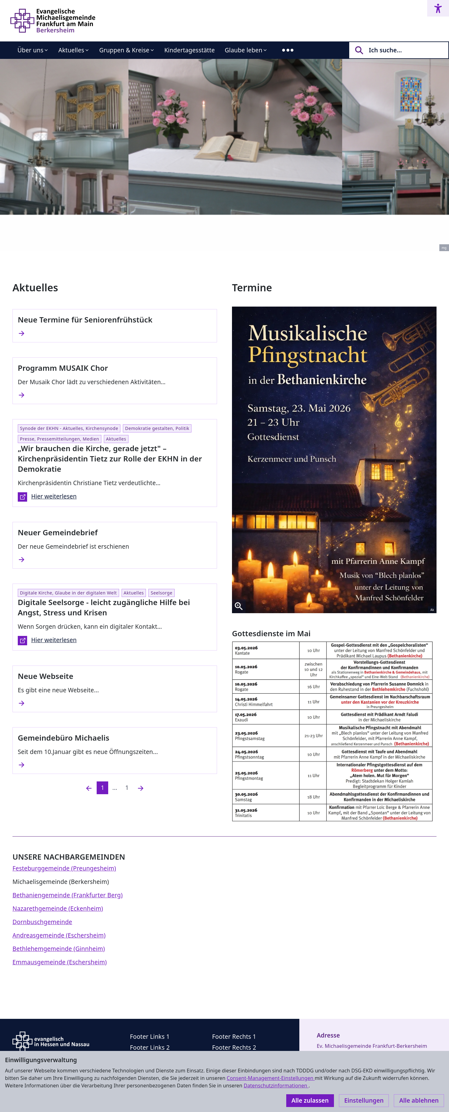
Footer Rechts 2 (234, 1047)
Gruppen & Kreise (124, 50)
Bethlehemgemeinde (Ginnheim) (58, 949)
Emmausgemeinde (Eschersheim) (59, 962)
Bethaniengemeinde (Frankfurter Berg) (67, 895)
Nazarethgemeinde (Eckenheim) (57, 908)
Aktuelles (71, 50)
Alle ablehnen (419, 1100)
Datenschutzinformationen (276, 1085)
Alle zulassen (310, 1100)
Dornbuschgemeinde (42, 922)
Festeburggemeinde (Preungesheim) (64, 868)
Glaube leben (244, 50)
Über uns (30, 50)
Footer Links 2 (150, 1047)
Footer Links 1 (150, 1037)
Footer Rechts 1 (234, 1037)
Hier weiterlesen (47, 497)
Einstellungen (364, 1100)
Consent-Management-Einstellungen (271, 1078)
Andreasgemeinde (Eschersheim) (59, 935)
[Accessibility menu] (438, 8)
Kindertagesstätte (189, 50)
